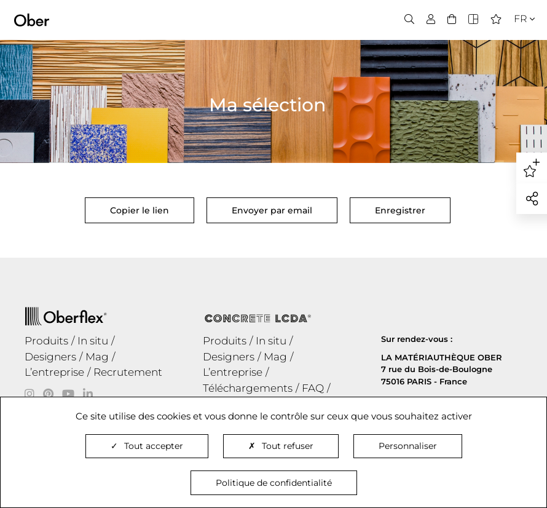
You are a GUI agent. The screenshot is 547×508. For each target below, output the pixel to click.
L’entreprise (54, 372)
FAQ (313, 388)
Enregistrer (400, 210)
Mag (97, 357)
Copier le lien (139, 214)
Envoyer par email (272, 210)
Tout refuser (280, 445)
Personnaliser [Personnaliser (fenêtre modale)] (408, 445)
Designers (50, 357)
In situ (92, 341)
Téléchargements (248, 388)
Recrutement (127, 372)
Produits (46, 341)
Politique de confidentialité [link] (274, 482)
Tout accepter (147, 445)
